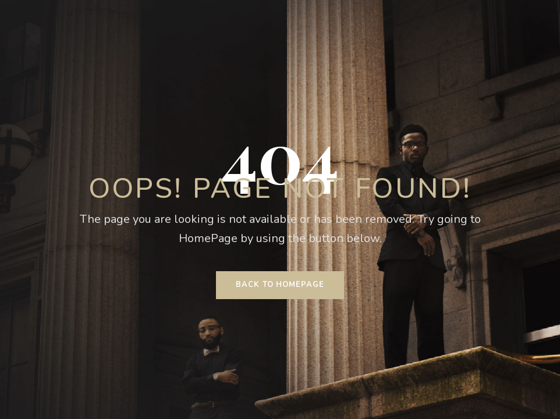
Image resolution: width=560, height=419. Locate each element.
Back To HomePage (280, 284)
